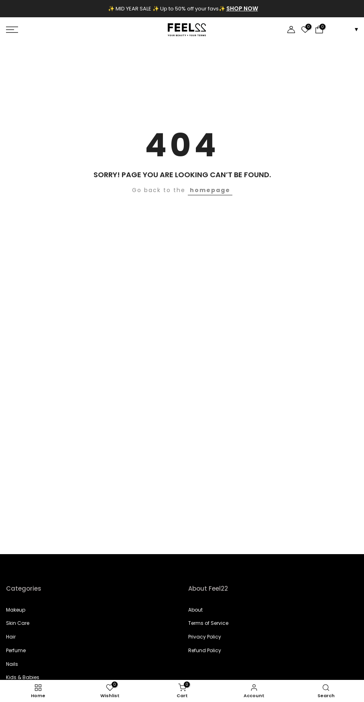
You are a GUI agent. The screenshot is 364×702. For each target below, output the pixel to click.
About (195, 609)
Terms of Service (208, 623)
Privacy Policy (204, 636)
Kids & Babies (22, 677)
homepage (210, 190)
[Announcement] (185, 9)
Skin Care (17, 623)
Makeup (15, 609)
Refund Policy (204, 650)
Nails (12, 664)
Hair (11, 636)
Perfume (16, 650)
